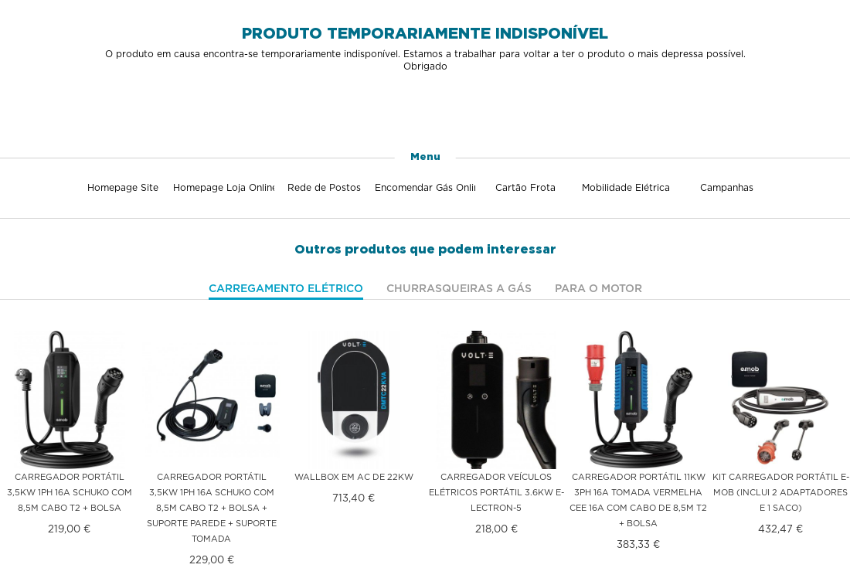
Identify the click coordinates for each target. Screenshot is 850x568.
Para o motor (598, 288)
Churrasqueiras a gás (459, 288)
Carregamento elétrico (286, 288)
